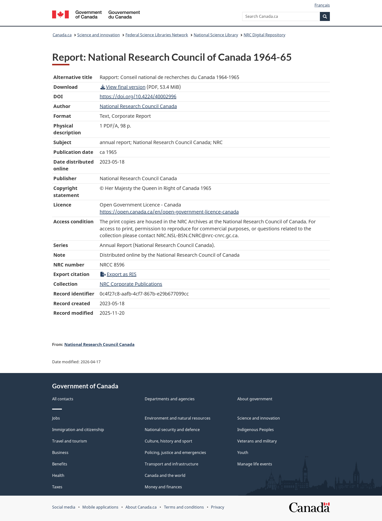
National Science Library (216, 35)
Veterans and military (257, 441)
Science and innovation (98, 35)
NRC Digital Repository (264, 35)
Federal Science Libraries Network (156, 35)
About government (254, 399)
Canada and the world (165, 475)
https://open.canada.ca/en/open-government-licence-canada (169, 211)
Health (58, 475)
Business (60, 452)
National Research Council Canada (99, 344)
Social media (63, 507)
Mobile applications (100, 507)
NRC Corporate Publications (131, 284)
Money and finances (163, 487)
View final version (122, 87)
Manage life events (254, 464)
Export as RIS (118, 274)
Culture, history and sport (168, 441)
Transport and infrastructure (171, 464)
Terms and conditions (184, 507)
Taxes (57, 487)
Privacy (217, 507)
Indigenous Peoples (255, 429)
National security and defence (172, 429)
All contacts (62, 399)
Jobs (56, 418)
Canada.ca (62, 35)
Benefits (59, 464)
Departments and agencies (170, 399)
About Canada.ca (141, 507)
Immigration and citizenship (78, 429)
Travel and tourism (69, 441)
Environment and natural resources (177, 418)
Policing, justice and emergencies (175, 452)
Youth (242, 452)
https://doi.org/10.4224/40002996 (138, 96)
